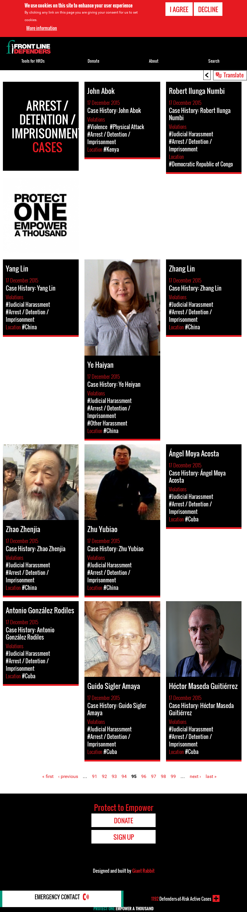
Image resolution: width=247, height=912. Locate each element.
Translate (234, 75)
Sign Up (123, 837)
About (153, 61)
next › (195, 776)
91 (94, 776)
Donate (93, 61)
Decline (208, 9)
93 (114, 776)
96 (143, 776)
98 (163, 776)
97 (153, 776)
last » (211, 776)
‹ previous (68, 776)
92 (104, 776)
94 (124, 776)
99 (173, 776)
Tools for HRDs (33, 61)
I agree (179, 9)
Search (214, 61)
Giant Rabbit (143, 870)
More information (41, 28)
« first (48, 776)
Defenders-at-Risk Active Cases (181, 898)
